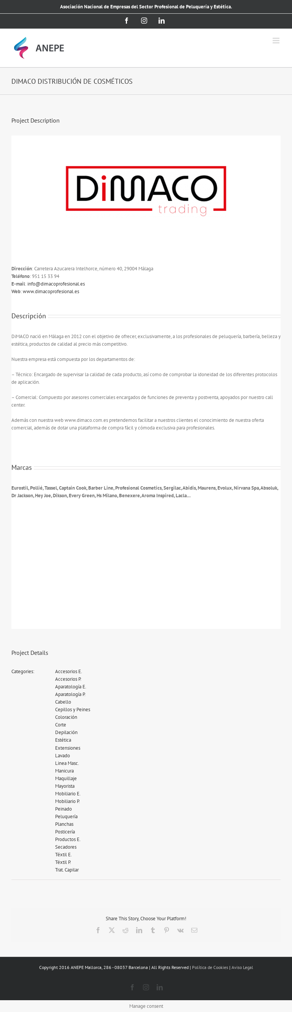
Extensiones (67, 748)
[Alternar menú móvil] (277, 41)
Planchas (64, 824)
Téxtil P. (63, 862)
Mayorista (65, 786)
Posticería (65, 831)
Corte (60, 724)
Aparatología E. (70, 686)
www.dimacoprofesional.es (51, 291)
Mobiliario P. (67, 801)
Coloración (66, 717)
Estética (63, 740)
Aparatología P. (70, 694)
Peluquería (66, 816)
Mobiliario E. (68, 793)
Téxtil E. (63, 854)
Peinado (63, 809)
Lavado (62, 755)
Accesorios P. (68, 679)
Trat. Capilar (67, 870)
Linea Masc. (67, 763)
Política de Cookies (210, 967)
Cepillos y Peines (72, 709)
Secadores (65, 847)
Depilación (66, 732)
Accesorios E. (68, 671)
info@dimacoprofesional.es (56, 284)
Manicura (64, 771)
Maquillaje (66, 778)
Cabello (63, 702)
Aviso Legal (242, 967)
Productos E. (68, 839)
